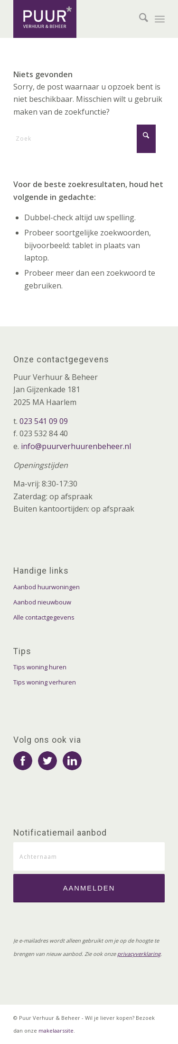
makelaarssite (56, 1030)
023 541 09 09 (43, 421)
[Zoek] (139, 19)
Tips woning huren (39, 667)
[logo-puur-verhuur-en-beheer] (73, 19)
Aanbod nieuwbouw (42, 602)
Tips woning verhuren (44, 682)
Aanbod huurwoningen (46, 587)
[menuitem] (139, 19)
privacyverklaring (138, 953)
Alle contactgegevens (44, 617)
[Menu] (160, 19)
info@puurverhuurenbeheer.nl (76, 446)
